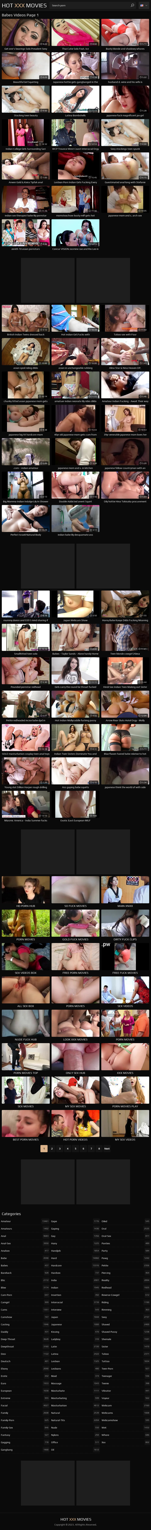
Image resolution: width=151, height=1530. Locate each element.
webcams (126, 1413)
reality (126, 1280)
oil (75, 1449)
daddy (25, 1331)
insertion (75, 1295)
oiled (126, 1221)
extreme (25, 1398)
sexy (126, 1317)
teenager (126, 1376)
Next (107, 1148)
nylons (75, 1435)
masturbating (75, 1398)
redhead (126, 1287)
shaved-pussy (126, 1331)
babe (25, 1258)
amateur (25, 1221)
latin (75, 1346)
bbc (25, 1280)
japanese (75, 1324)
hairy (75, 1243)
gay (75, 1236)
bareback (25, 1273)
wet (126, 1427)
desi (25, 1354)
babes (25, 1265)
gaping (75, 1228)
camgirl (25, 1302)
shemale (126, 1339)
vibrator (126, 1390)
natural (75, 1413)
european (25, 1390)
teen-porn (126, 1368)
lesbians (75, 1368)
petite (126, 1265)
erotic (25, 1376)
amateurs (25, 1228)
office (75, 1442)
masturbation (75, 1405)
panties (126, 1243)
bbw (25, 1287)
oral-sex (126, 1236)
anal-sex (25, 1243)
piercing (126, 1273)
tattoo (126, 1361)
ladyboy (75, 1339)
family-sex (25, 1427)
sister (126, 1346)
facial (25, 1405)
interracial (75, 1302)
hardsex (75, 1273)
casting (25, 1324)
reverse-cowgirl (126, 1295)
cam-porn (25, 1295)
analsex (25, 1250)
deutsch (25, 1361)
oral (126, 1228)
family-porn (25, 1420)
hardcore (75, 1265)
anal (25, 1236)
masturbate (75, 1390)
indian (75, 1287)
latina (75, 1354)
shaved (126, 1324)
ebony (25, 1368)
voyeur (126, 1398)
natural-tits (75, 1420)
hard (75, 1258)
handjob (75, 1250)
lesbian (75, 1361)
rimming (126, 1309)
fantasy (25, 1435)
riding (126, 1302)
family (25, 1413)
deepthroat (25, 1346)
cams (25, 1309)
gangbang (25, 1449)
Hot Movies (24, 5)
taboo (126, 1354)
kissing (75, 1331)
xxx (126, 1442)
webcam (126, 1405)
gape (75, 1221)
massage (75, 1383)
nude (75, 1427)
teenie (126, 1383)
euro (25, 1383)
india (75, 1280)
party (126, 1250)
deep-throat (25, 1339)
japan (75, 1317)
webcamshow (126, 1420)
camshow (25, 1317)
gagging (25, 1442)
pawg (126, 1258)
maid (75, 1376)
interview (75, 1309)
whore (126, 1435)
